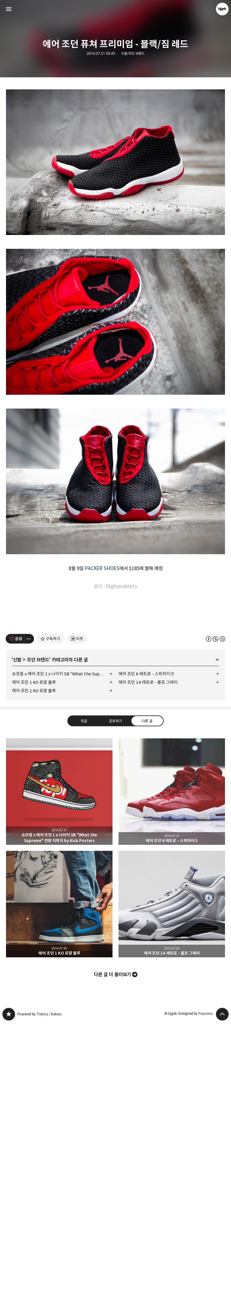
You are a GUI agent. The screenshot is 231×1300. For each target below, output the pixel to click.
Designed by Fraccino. (196, 1290)
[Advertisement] (115, 134)
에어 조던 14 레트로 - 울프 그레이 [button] (172, 1181)
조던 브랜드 (38, 937)
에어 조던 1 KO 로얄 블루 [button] (59, 1181)
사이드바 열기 (9, 9)
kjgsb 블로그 (9, 1291)
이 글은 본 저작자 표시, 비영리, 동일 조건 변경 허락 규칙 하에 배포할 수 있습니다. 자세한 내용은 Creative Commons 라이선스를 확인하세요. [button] (215, 915)
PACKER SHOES (102, 761)
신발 (17, 937)
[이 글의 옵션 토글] (29, 915)
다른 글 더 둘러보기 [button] (112, 1251)
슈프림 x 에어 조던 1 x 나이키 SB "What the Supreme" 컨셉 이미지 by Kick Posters (62, 950)
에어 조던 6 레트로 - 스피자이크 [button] (172, 1068)
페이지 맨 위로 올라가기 (222, 1291)
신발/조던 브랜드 (132, 53)
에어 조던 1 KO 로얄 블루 (34, 959)
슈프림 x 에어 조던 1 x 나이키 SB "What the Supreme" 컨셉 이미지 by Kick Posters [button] (59, 1068)
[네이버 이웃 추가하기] (77, 915)
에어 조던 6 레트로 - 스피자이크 (146, 950)
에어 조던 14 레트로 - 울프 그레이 (148, 959)
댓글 (84, 997)
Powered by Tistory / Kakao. (40, 1291)
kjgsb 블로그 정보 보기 (222, 9)
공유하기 (115, 997)
